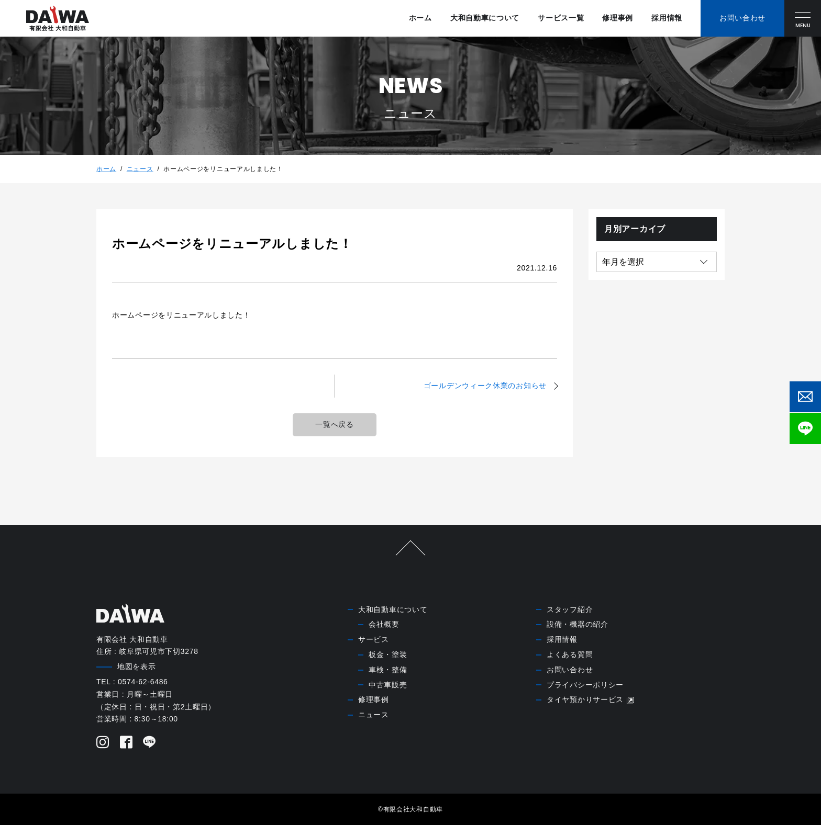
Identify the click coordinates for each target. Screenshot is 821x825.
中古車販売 (388, 685)
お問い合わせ (570, 669)
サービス (373, 639)
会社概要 (384, 624)
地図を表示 (136, 666)
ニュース (140, 169)
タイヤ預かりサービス (591, 699)
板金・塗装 (388, 654)
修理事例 (617, 18)
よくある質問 (570, 654)
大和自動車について (484, 18)
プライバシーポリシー (585, 685)
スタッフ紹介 (570, 609)
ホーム (420, 18)
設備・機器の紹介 (577, 624)
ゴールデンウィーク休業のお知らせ (485, 385)
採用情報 (666, 18)
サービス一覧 (561, 18)
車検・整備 (388, 669)
